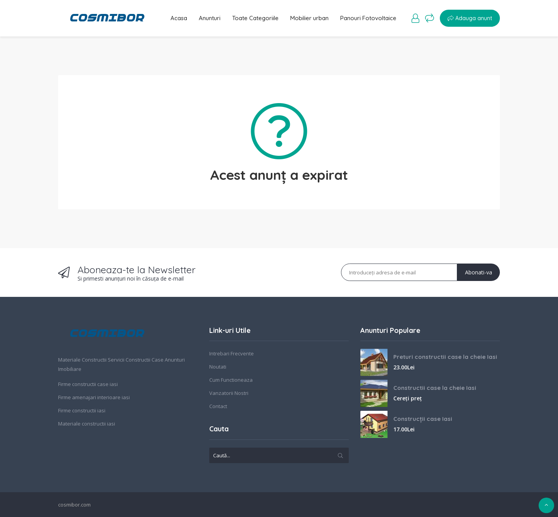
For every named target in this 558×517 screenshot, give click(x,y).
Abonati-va (478, 272)
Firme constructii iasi (81, 410)
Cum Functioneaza (231, 379)
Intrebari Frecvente (231, 353)
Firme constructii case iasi (88, 384)
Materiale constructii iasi (86, 423)
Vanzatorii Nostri (228, 392)
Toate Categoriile (255, 18)
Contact (218, 406)
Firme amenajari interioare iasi (94, 397)
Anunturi (209, 18)
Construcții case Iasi (422, 418)
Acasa (178, 18)
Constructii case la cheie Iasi (434, 387)
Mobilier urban (309, 18)
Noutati (217, 366)
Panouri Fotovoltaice (368, 18)
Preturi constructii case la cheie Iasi (445, 356)
